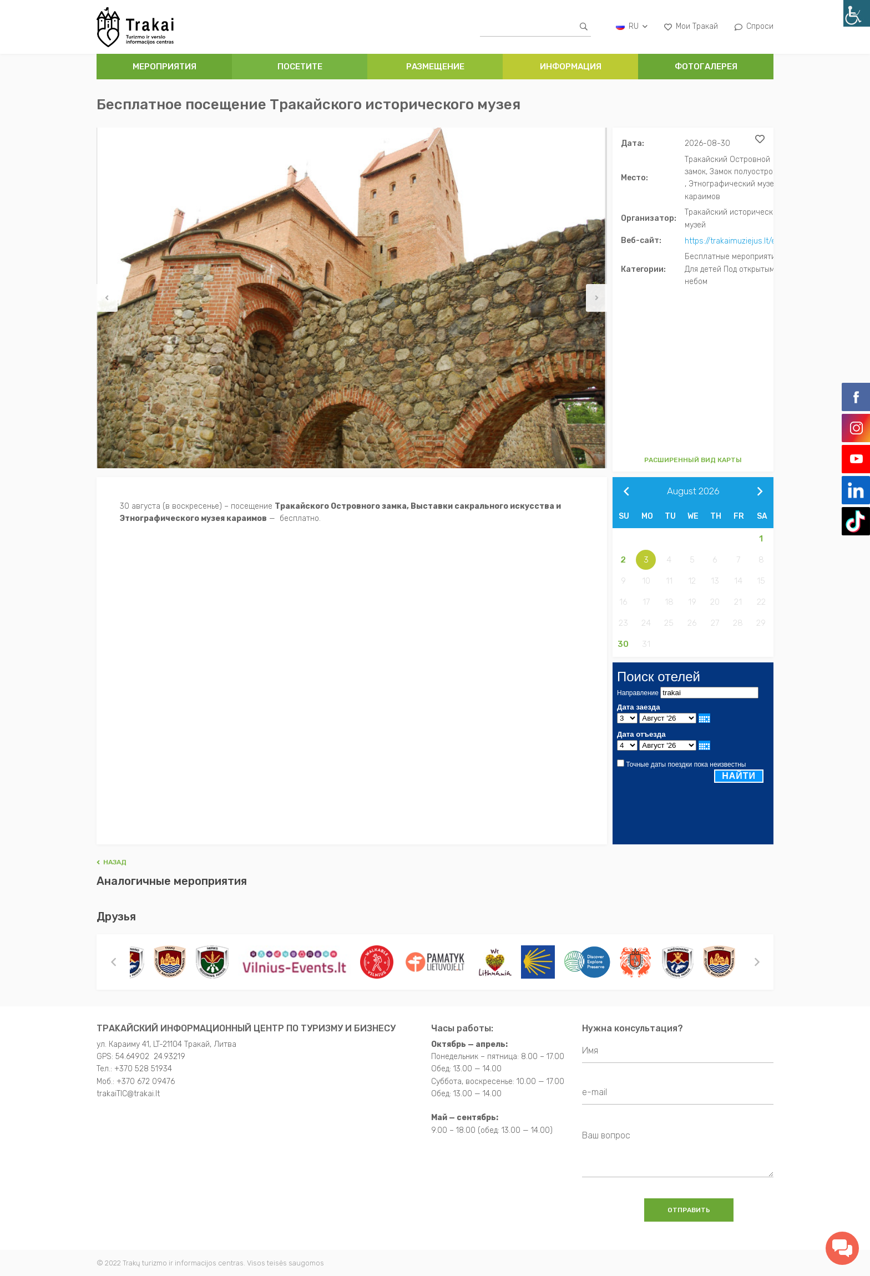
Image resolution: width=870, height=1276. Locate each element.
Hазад (112, 861)
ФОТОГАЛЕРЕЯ (706, 67)
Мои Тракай (691, 26)
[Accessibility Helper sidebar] (856, 13)
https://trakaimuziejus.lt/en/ (734, 240)
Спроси (754, 26)
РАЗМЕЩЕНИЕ (435, 67)
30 (623, 644)
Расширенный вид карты (693, 459)
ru (632, 26)
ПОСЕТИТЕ (299, 67)
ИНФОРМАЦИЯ (570, 67)
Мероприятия (164, 67)
